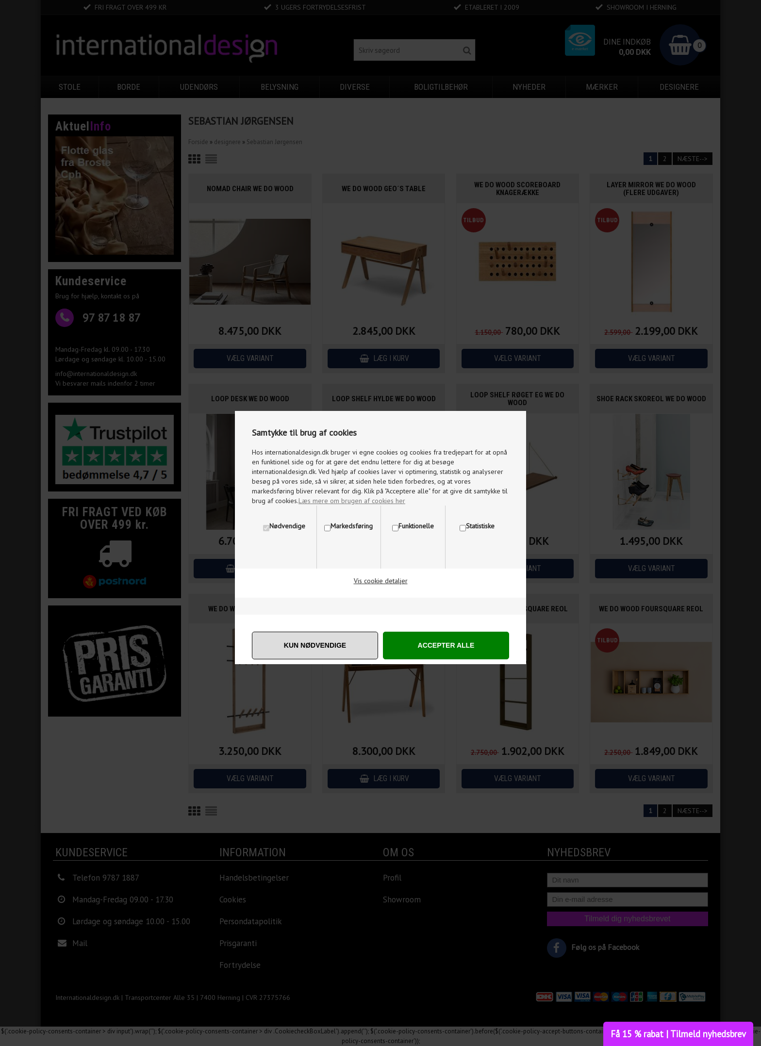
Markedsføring (352, 526)
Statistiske (480, 526)
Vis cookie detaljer (381, 580)
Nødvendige (287, 526)
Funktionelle (416, 526)
